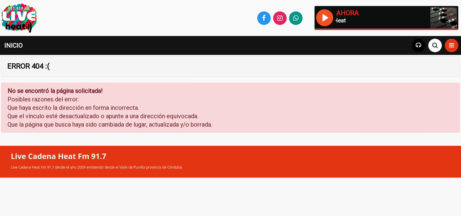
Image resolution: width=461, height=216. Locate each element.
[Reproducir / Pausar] (324, 17)
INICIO (13, 45)
